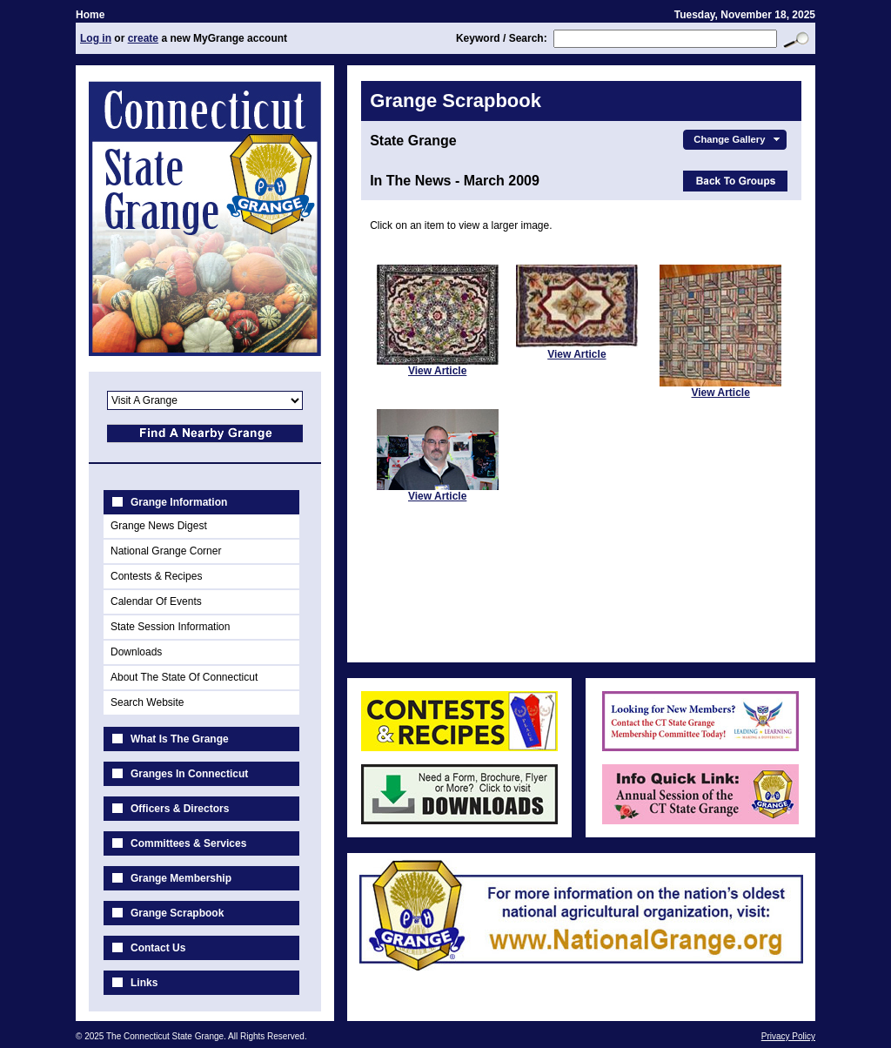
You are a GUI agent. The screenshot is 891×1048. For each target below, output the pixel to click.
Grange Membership (181, 878)
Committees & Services (188, 843)
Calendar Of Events (156, 601)
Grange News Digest (159, 526)
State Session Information (170, 627)
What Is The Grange (180, 739)
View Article (437, 371)
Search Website (147, 702)
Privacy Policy (788, 1036)
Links (144, 983)
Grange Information (179, 502)
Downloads (136, 652)
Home (90, 15)
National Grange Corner (166, 551)
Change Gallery (738, 139)
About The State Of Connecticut (184, 677)
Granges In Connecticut (189, 774)
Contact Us (158, 948)
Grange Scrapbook (177, 913)
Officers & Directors (180, 809)
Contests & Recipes (156, 576)
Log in (95, 38)
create (143, 38)
